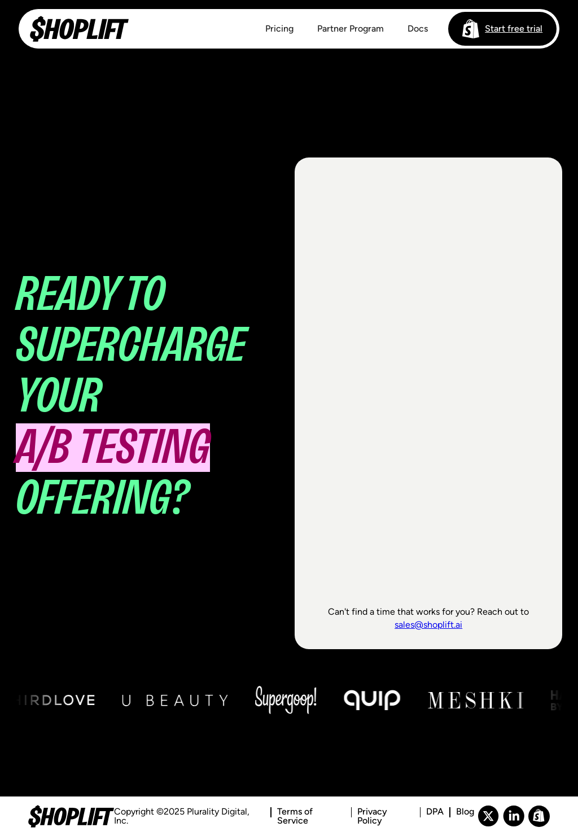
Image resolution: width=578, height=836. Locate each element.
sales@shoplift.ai (428, 624)
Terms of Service (295, 816)
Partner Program (350, 28)
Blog (465, 812)
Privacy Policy (372, 816)
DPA (435, 812)
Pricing (279, 28)
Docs (418, 28)
